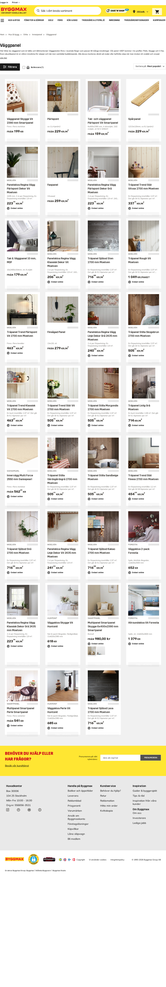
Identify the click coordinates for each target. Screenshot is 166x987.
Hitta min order (109, 799)
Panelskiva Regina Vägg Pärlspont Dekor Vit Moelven (21, 181)
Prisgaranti (74, 799)
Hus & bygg (13, 28)
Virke (25, 28)
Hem (2, 28)
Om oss (137, 806)
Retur (103, 789)
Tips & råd (138, 789)
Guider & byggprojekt (145, 784)
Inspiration (139, 779)
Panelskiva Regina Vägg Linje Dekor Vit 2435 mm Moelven (61, 546)
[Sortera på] (150, 60)
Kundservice (108, 779)
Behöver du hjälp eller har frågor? (29, 749)
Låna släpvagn (76, 827)
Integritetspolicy (117, 853)
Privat (15, 2)
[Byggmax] (14, 10)
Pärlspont (53, 112)
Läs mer (3, 51)
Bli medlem (74, 832)
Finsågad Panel (56, 325)
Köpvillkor (73, 822)
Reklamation (107, 794)
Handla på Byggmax (80, 779)
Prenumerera (150, 751)
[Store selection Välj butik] (140, 11)
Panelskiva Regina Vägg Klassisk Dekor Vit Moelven (61, 255)
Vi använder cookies (97, 853)
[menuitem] (2, 20)
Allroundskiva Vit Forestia (143, 615)
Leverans (73, 789)
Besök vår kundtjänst (17, 759)
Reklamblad (74, 794)
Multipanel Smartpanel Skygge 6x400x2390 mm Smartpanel (103, 619)
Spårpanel (134, 112)
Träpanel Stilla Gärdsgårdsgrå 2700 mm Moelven (62, 472)
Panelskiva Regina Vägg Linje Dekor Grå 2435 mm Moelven (102, 329)
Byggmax (30, 864)
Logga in (4, 2)
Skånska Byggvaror (43, 864)
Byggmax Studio (59, 864)
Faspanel (52, 178)
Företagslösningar (78, 817)
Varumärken (75, 804)
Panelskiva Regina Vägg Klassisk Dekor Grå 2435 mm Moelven (21, 619)
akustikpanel (10, 47)
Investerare (139, 811)
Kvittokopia (106, 804)
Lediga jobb (139, 816)
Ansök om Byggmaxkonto (76, 811)
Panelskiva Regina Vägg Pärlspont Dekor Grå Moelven (102, 181)
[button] (33, 852)
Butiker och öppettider (80, 784)
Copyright (81, 853)
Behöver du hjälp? (110, 784)
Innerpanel (37, 28)
